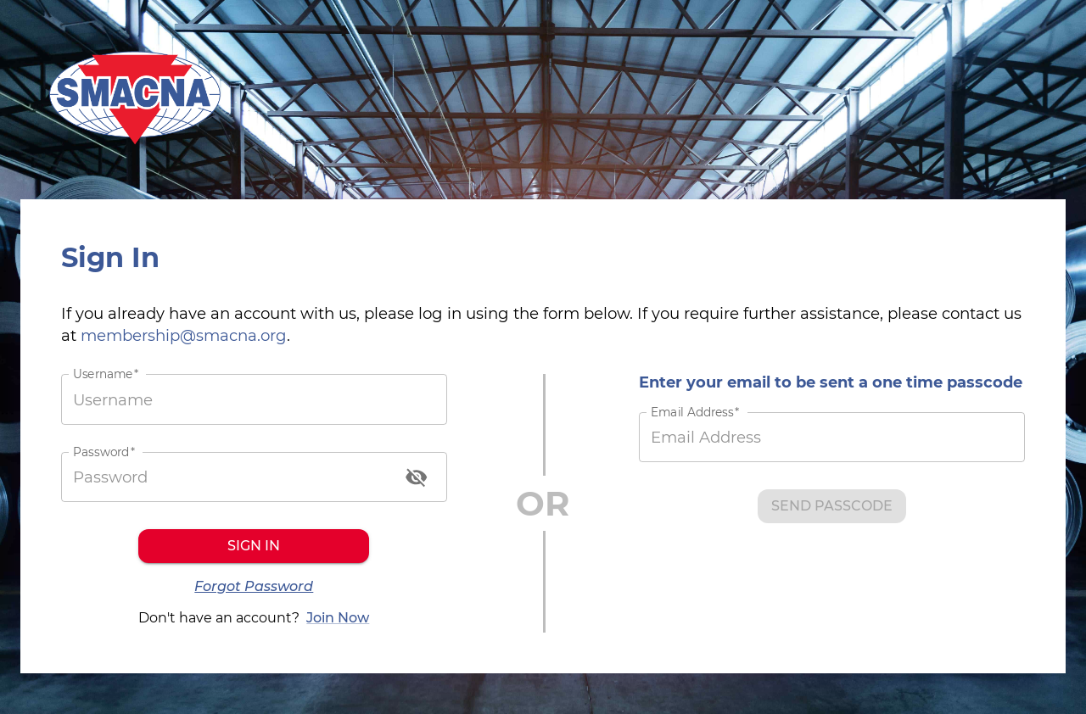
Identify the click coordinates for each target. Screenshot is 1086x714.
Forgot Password (253, 587)
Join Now (337, 618)
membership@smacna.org (184, 335)
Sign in (253, 546)
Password (104, 451)
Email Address (695, 412)
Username (105, 374)
